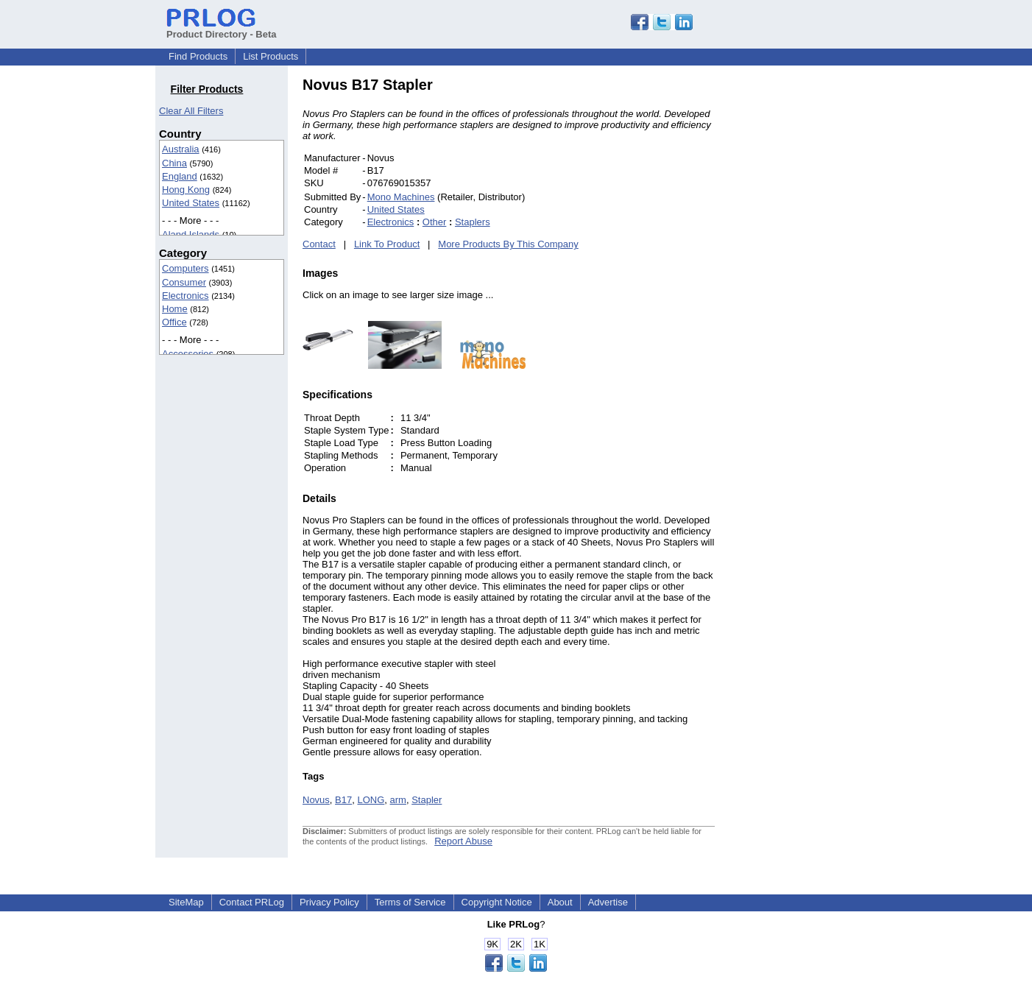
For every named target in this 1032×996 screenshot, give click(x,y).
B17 (343, 799)
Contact (319, 244)
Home (175, 308)
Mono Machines (401, 196)
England (179, 176)
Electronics (185, 295)
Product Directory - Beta (221, 29)
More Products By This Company (508, 244)
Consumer (184, 282)
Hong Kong (186, 189)
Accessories (187, 353)
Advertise (608, 902)
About (560, 902)
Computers (185, 268)
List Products (270, 56)
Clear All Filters (191, 110)
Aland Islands (190, 234)
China (174, 163)
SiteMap (186, 902)
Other (435, 221)
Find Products (198, 56)
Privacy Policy (329, 902)
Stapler (426, 799)
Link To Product (387, 244)
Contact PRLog (251, 902)
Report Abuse (463, 841)
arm (398, 799)
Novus (316, 799)
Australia (180, 149)
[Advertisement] (814, 297)
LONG (370, 799)
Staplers (472, 221)
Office (174, 322)
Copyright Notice (497, 902)
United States (190, 202)
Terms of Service (410, 902)
